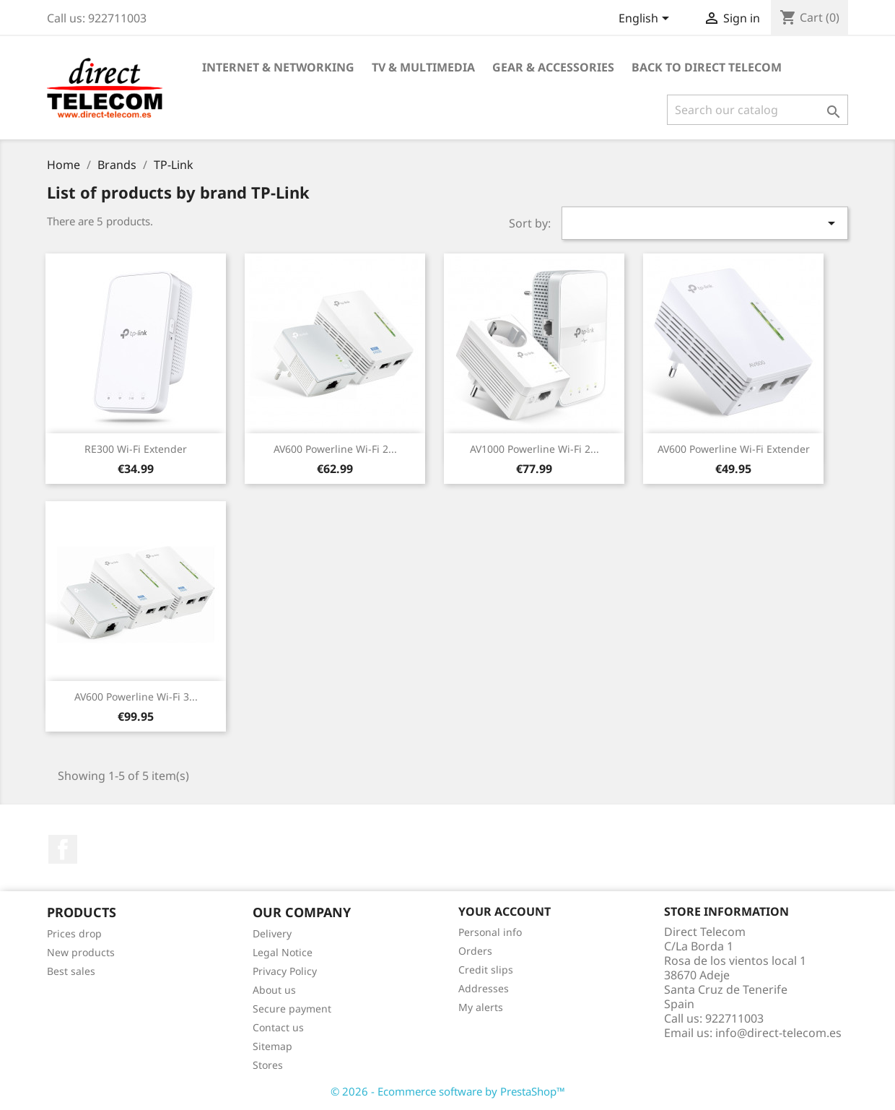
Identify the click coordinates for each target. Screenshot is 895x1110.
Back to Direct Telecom (707, 67)
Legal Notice (283, 952)
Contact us (278, 1027)
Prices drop (74, 933)
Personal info (490, 932)
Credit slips (485, 969)
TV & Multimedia (423, 67)
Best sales (71, 971)
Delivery (272, 933)
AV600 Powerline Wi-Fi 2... (335, 449)
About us (274, 990)
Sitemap (272, 1046)
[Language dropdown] (646, 19)
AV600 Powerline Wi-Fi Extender (734, 449)
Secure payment (292, 1008)
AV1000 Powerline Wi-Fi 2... (534, 449)
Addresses (483, 988)
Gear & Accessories (553, 67)
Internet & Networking (278, 67)
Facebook (62, 849)
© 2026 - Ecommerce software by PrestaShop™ (448, 1091)
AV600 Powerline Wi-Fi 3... (136, 696)
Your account (504, 911)
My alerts (480, 1007)
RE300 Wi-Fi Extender (135, 449)
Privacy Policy (285, 971)
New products (81, 952)
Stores (268, 1065)
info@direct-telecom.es (778, 1033)
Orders (475, 951)
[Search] (757, 110)
